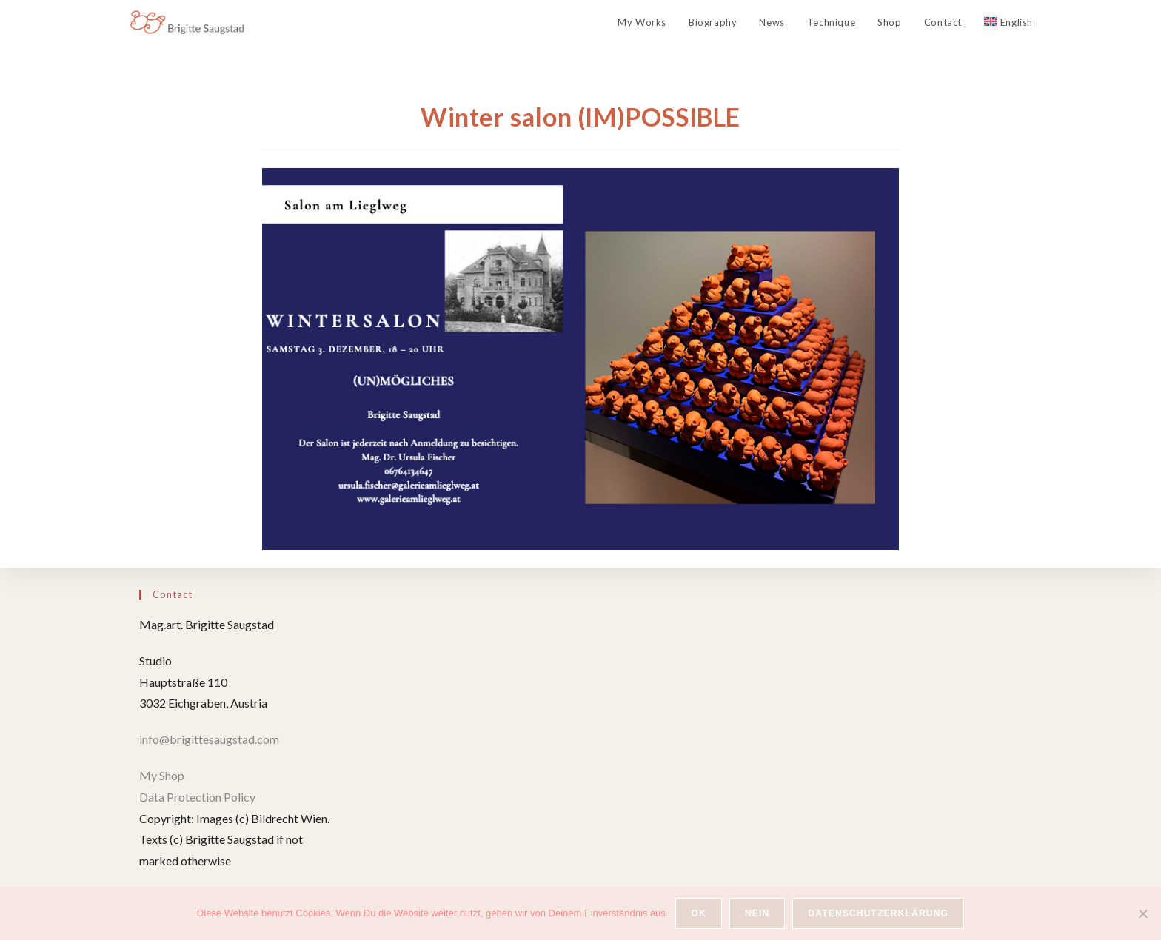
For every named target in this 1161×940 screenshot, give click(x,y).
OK (698, 913)
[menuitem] (1008, 22)
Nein (757, 913)
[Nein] (1142, 913)
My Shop (161, 775)
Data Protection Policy (197, 797)
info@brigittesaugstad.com (210, 739)
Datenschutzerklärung (878, 913)
